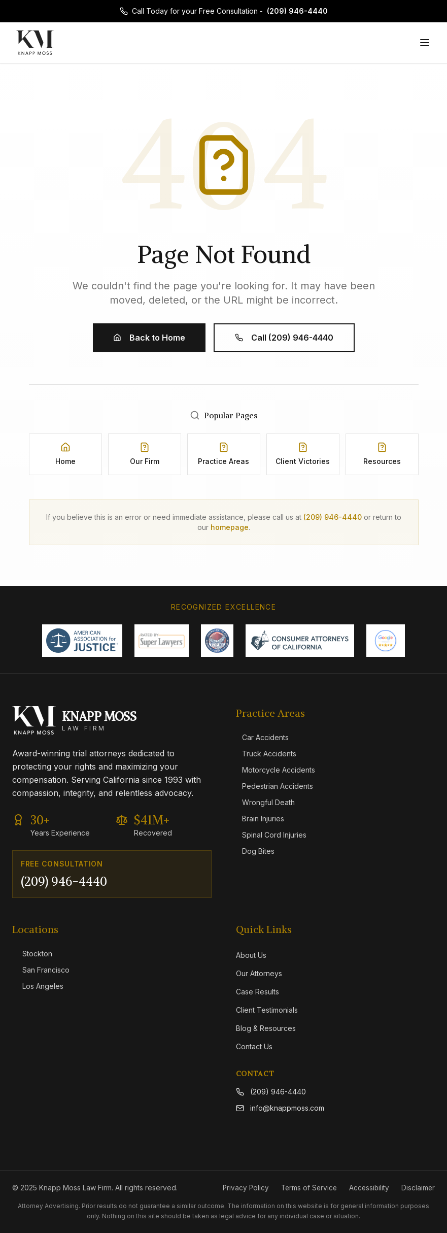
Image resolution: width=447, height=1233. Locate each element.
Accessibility (368, 1187)
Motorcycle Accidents (275, 769)
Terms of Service (306, 1187)
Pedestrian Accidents (274, 786)
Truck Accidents (266, 753)
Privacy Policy (241, 1187)
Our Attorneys (259, 973)
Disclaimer (418, 1187)
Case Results (257, 991)
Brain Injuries (260, 818)
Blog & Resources (266, 1028)
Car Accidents (262, 737)
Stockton (32, 953)
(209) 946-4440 (297, 11)
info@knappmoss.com (280, 1108)
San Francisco (41, 969)
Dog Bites (255, 851)
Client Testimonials (267, 1010)
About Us (251, 955)
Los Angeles (37, 986)
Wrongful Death (265, 802)
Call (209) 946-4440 (284, 337)
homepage (230, 527)
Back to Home (149, 337)
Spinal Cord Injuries (271, 834)
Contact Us (254, 1046)
